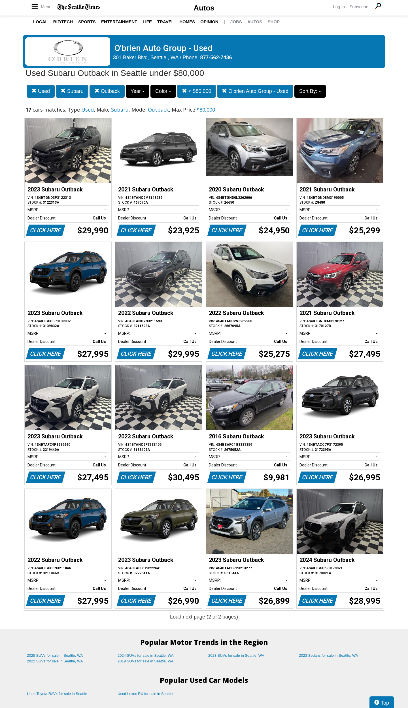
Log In (339, 6)
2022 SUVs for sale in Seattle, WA (55, 661)
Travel (165, 21)
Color (163, 91)
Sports (87, 21)
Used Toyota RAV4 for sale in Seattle (57, 694)
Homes (187, 21)
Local (40, 21)
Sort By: (310, 91)
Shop (273, 21)
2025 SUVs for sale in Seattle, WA (55, 655)
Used (40, 91)
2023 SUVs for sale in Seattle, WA (236, 655)
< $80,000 (196, 91)
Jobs (236, 21)
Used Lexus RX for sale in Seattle (145, 694)
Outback (107, 91)
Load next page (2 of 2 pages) (204, 617)
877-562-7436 (216, 57)
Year (137, 91)
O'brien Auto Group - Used (255, 91)
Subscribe (358, 6)
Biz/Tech (63, 21)
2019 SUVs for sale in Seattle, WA (146, 661)
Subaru (72, 91)
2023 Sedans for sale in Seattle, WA (328, 655)
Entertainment (119, 21)
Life (147, 21)
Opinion (209, 21)
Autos (204, 8)
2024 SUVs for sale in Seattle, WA (146, 655)
